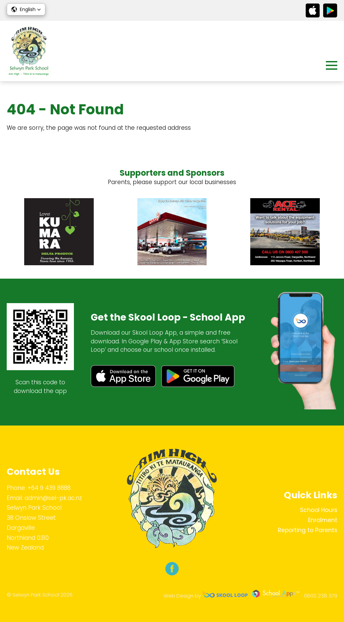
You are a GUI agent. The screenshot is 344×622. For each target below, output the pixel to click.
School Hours (318, 510)
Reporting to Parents (307, 530)
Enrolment (322, 520)
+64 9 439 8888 (49, 488)
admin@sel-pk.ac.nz (53, 498)
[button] (26, 9)
